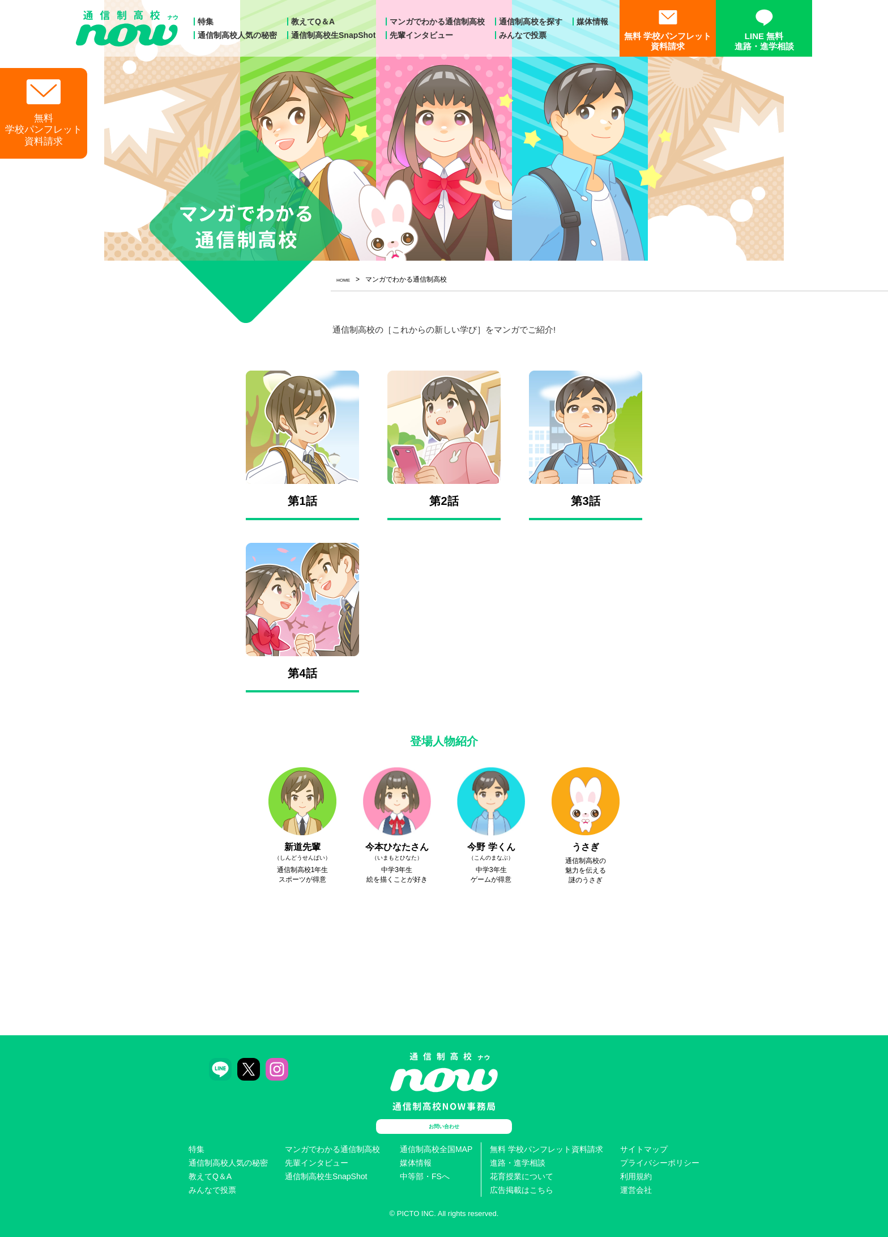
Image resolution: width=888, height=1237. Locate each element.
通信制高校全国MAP (436, 1149)
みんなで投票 (523, 35)
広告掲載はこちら (521, 1190)
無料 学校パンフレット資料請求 (546, 1149)
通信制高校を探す (530, 21)
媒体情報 (592, 21)
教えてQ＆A (313, 21)
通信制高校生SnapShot (333, 35)
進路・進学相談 (517, 1162)
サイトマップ (644, 1149)
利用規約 (636, 1176)
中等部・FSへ (425, 1176)
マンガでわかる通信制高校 (437, 21)
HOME (346, 279)
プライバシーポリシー (659, 1162)
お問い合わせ (444, 1126)
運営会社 (636, 1190)
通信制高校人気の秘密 (237, 35)
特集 (206, 21)
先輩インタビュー (421, 35)
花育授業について (521, 1176)
